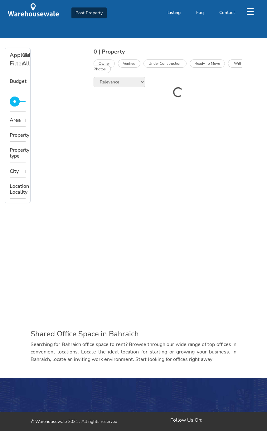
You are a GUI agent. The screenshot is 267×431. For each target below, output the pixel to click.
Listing (174, 13)
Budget (18, 81)
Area (15, 120)
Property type (18, 153)
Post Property (89, 13)
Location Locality (18, 189)
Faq (200, 13)
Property (18, 135)
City (14, 171)
